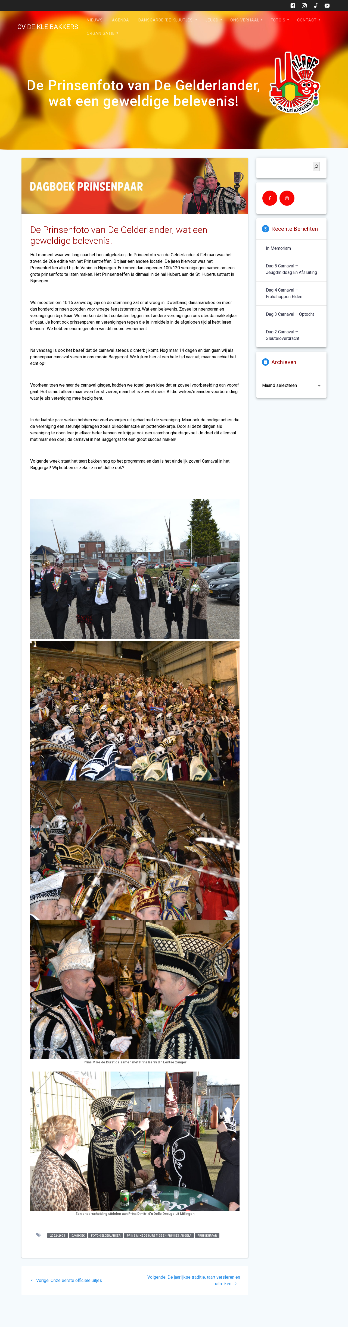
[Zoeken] (316, 166)
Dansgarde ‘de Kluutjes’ (166, 20)
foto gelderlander (106, 1235)
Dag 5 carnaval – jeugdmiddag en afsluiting (291, 269)
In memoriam (278, 248)
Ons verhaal (244, 20)
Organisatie (101, 33)
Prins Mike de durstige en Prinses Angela (159, 1235)
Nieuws (95, 20)
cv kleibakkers (47, 27)
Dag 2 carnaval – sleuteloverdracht (282, 335)
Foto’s (278, 20)
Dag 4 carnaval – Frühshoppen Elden (284, 293)
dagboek (78, 1235)
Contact (307, 20)
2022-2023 (58, 1235)
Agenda (120, 20)
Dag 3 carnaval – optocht (290, 314)
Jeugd (212, 20)
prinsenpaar (207, 1235)
